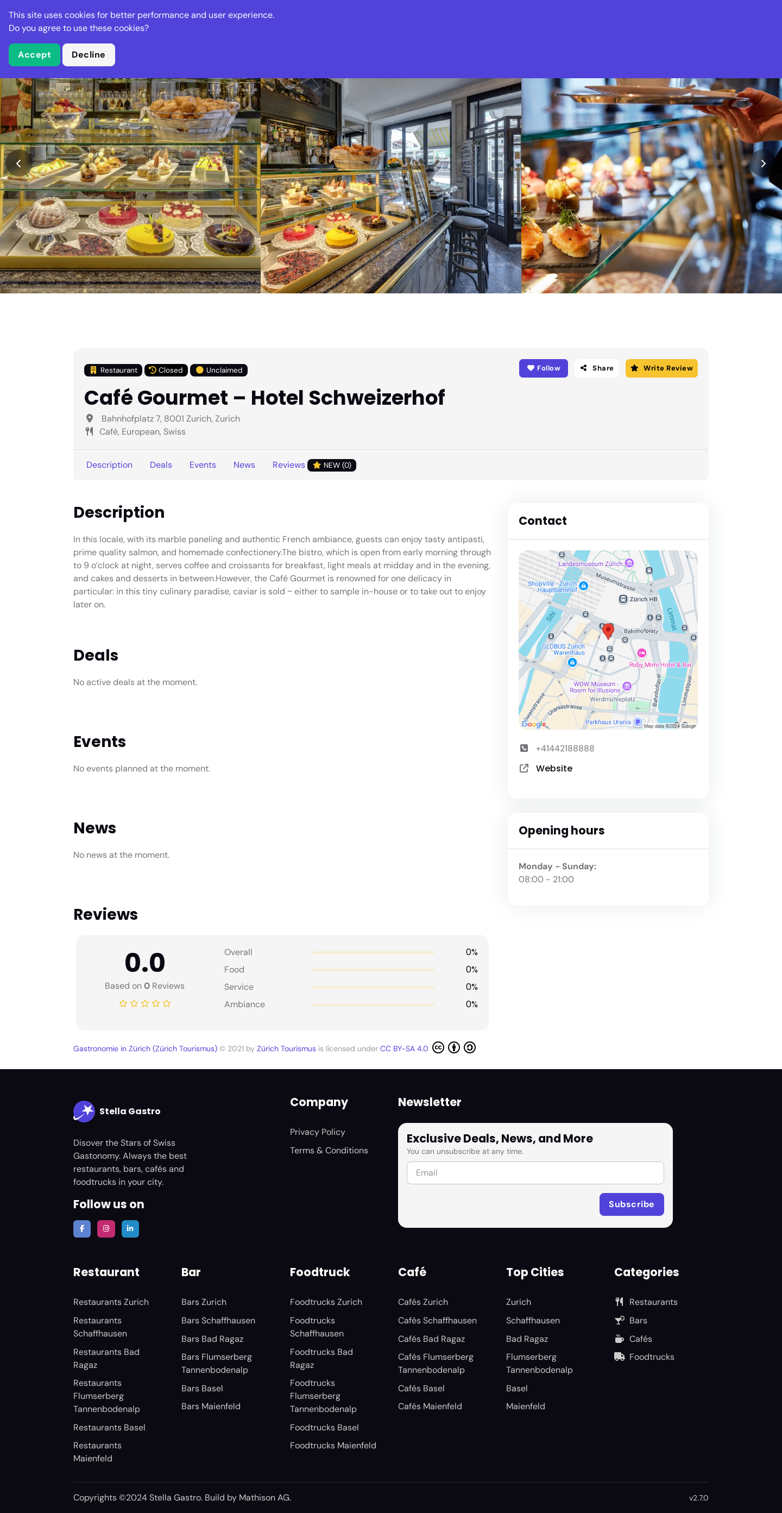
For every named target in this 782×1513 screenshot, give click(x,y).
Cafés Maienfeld (430, 1406)
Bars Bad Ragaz (212, 1339)
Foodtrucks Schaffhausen (317, 1327)
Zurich (518, 1302)
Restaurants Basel (109, 1427)
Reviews (314, 465)
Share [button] (596, 368)
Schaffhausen (533, 1320)
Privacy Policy (317, 1132)
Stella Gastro (117, 1111)
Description (109, 464)
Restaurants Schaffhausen (100, 1327)
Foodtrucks (644, 1357)
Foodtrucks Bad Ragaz (321, 1358)
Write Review (661, 368)
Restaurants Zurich (111, 1302)
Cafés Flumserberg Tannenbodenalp (436, 1363)
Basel (517, 1388)
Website (554, 768)
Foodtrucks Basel (324, 1427)
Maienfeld (525, 1406)
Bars (630, 1320)
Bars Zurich (203, 1302)
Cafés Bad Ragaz (431, 1339)
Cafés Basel (421, 1388)
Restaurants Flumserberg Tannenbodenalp (106, 1396)
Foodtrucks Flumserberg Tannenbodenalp (323, 1396)
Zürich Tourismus (287, 1048)
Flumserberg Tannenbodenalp (539, 1363)
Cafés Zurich (423, 1302)
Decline (89, 54)
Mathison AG (264, 1497)
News (244, 464)
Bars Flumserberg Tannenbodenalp (216, 1363)
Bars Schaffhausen (218, 1320)
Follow (543, 368)
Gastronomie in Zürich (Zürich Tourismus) (146, 1048)
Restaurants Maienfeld (97, 1452)
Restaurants (646, 1302)
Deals (161, 464)
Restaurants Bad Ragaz (106, 1358)
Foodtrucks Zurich (326, 1302)
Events (203, 464)
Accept (34, 54)
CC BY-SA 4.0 (428, 1047)
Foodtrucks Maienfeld (333, 1445)
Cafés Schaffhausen (437, 1320)
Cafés (633, 1339)
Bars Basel (202, 1388)
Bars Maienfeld (211, 1406)
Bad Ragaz (527, 1339)
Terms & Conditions (329, 1150)
